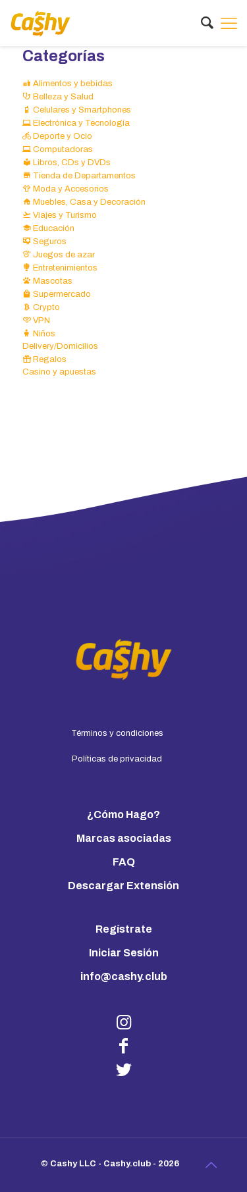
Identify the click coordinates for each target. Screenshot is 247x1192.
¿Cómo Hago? (123, 814)
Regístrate (124, 929)
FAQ (124, 862)
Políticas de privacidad (117, 759)
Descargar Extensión (123, 885)
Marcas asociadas (123, 838)
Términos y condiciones (117, 733)
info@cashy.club (123, 976)
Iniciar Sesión (124, 952)
